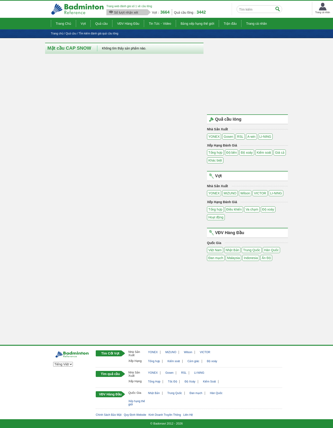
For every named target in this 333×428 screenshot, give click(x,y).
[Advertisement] (247, 75)
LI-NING (265, 136)
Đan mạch (215, 258)
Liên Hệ (188, 414)
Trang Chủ (63, 23)
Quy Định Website (135, 414)
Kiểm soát (264, 152)
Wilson (245, 193)
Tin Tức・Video (160, 23)
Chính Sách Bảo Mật (108, 414)
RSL (240, 136)
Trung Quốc (251, 250)
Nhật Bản (232, 250)
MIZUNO (230, 193)
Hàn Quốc (271, 250)
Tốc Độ (172, 381)
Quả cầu (101, 23)
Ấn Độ (266, 258)
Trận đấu (230, 23)
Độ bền (231, 152)
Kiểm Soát (209, 381)
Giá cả (279, 152)
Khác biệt (215, 160)
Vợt (83, 23)
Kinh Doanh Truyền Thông (164, 414)
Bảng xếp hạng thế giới (197, 23)
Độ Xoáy (190, 381)
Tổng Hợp (154, 381)
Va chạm (252, 209)
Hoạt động (215, 217)
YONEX (214, 136)
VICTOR (260, 193)
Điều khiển (234, 209)
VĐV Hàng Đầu (128, 23)
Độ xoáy (247, 152)
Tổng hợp (215, 152)
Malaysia (233, 258)
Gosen (228, 136)
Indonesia (251, 258)
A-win (251, 136)
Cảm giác (193, 361)
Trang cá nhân (256, 23)
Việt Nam (215, 250)
